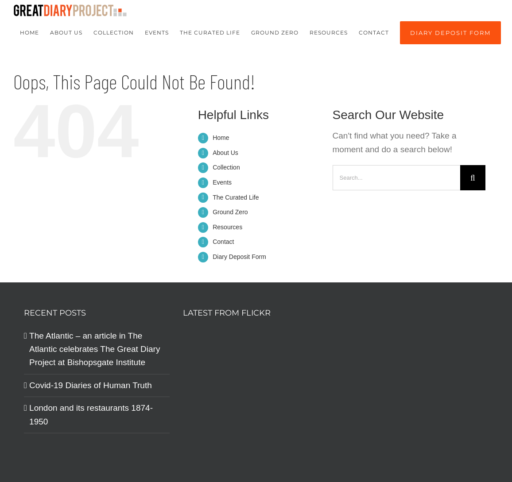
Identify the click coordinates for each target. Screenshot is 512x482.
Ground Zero (230, 212)
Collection (226, 167)
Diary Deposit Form (239, 256)
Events (222, 182)
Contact (223, 241)
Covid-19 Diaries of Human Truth (90, 385)
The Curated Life (236, 197)
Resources (227, 227)
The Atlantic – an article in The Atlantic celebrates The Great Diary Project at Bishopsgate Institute (94, 349)
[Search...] (396, 177)
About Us (225, 152)
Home (221, 137)
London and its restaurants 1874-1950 (91, 414)
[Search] (472, 177)
